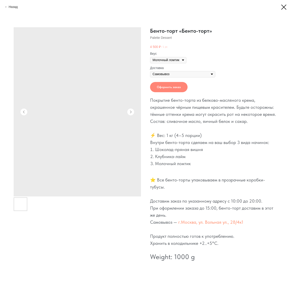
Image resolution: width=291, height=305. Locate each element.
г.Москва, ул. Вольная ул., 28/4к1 (210, 222)
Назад (13, 7)
